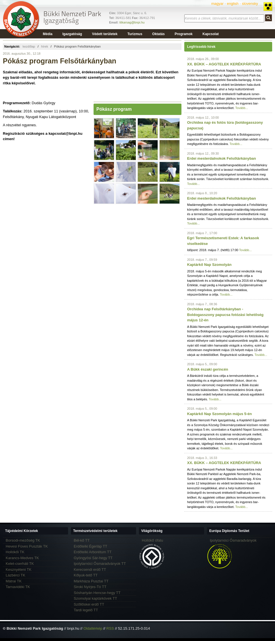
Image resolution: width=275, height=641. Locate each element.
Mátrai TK (14, 581)
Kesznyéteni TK (18, 569)
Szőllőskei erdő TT (89, 604)
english (232, 3)
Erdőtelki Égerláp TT (90, 546)
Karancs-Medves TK (22, 558)
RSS (110, 628)
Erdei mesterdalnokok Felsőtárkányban (221, 158)
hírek (44, 46)
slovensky (250, 3)
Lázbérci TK (15, 575)
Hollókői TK (15, 552)
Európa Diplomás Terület (229, 531)
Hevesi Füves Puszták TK (27, 546)
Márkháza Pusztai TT (91, 581)
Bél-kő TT (82, 540)
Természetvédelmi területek (95, 531)
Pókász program (114, 109)
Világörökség (151, 531)
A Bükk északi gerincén (207, 369)
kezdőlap (29, 46)
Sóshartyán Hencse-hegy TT (97, 593)
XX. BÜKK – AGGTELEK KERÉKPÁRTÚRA (224, 64)
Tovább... (241, 108)
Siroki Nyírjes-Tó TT (90, 587)
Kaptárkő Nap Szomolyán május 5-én (219, 414)
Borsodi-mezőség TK (23, 540)
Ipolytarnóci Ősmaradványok (233, 540)
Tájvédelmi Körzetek (21, 531)
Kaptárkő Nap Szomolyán (209, 264)
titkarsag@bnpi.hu (132, 22)
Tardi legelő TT (86, 610)
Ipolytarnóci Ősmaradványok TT (100, 563)
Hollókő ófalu (152, 540)
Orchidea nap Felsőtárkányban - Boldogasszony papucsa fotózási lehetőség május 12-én (225, 314)
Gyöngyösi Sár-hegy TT (93, 558)
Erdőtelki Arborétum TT (92, 552)
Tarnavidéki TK (18, 587)
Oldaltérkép (92, 628)
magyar (217, 3)
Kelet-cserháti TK (20, 563)
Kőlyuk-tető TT (86, 575)
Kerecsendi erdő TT (90, 569)
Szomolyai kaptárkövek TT (95, 598)
